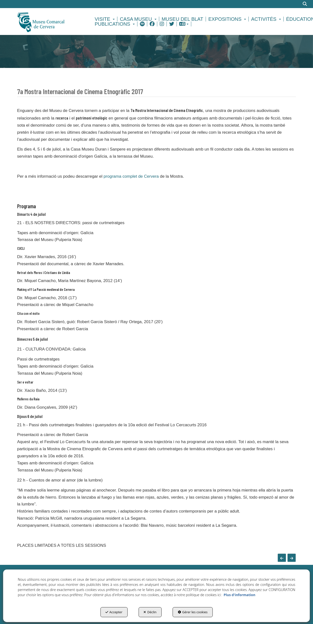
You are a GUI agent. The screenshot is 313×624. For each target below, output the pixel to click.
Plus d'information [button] (239, 594)
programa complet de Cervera (131, 176)
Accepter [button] (113, 612)
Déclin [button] (150, 612)
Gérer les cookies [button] (193, 612)
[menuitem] (105, 19)
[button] (49, 21)
